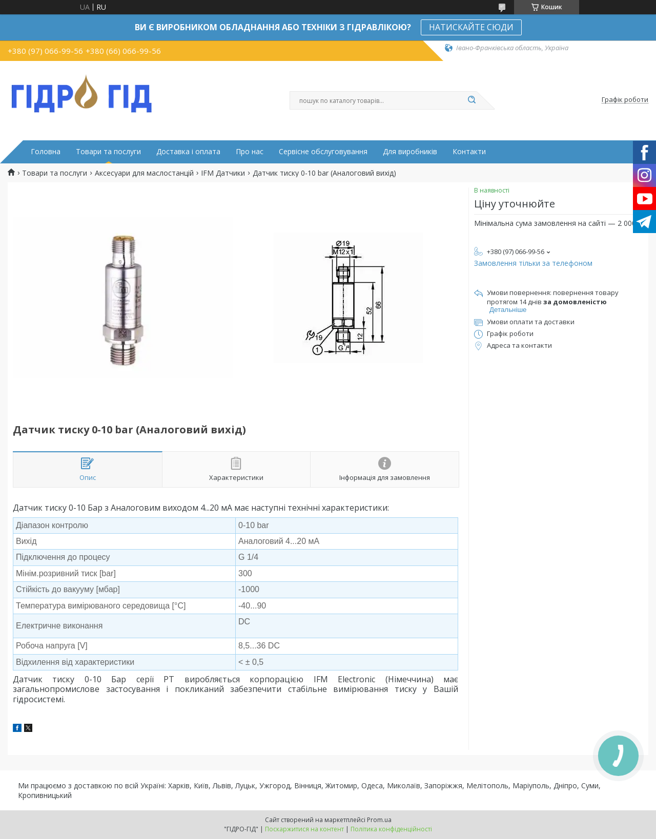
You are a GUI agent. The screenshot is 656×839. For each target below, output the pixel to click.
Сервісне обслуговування (323, 151)
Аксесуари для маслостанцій (144, 173)
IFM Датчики (223, 173)
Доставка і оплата (188, 151)
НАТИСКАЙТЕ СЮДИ (471, 27)
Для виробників (410, 151)
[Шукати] (471, 100)
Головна (45, 151)
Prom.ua (379, 819)
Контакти (469, 151)
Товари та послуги (108, 151)
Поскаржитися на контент (304, 829)
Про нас (249, 151)
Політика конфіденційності (391, 829)
